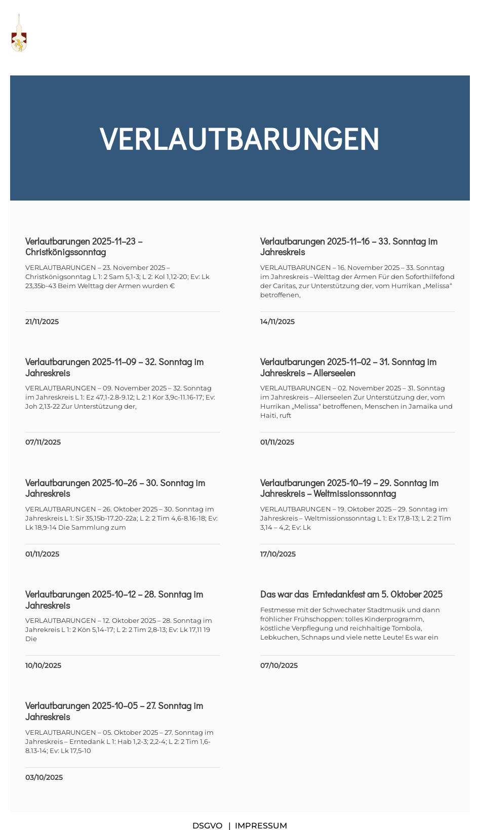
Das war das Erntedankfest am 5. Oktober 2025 (351, 594)
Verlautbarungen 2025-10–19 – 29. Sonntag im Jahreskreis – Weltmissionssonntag (349, 488)
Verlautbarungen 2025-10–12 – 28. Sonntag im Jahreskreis (114, 599)
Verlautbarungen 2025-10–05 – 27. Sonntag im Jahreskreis (114, 711)
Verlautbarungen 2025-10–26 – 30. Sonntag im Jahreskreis (115, 488)
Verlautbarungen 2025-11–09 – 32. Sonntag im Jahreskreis (114, 367)
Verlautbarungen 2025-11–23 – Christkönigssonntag (83, 246)
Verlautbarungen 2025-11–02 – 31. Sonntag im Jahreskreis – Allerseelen (348, 367)
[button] (465, 32)
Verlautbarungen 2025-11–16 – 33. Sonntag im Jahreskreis (348, 246)
